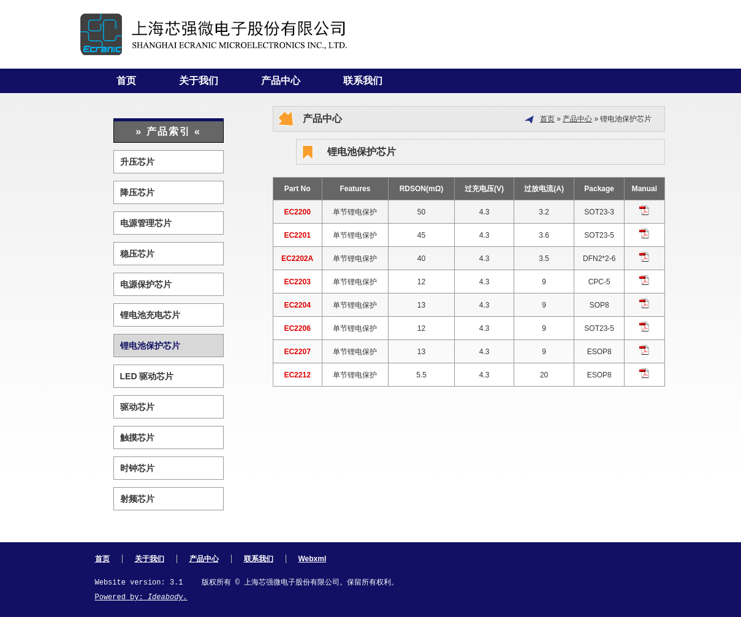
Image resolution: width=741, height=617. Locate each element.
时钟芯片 (137, 468)
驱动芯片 (137, 407)
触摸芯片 (137, 437)
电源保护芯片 (146, 284)
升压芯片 (137, 162)
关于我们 (198, 80)
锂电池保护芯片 (150, 345)
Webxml (312, 559)
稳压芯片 (137, 254)
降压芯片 (137, 192)
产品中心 (280, 80)
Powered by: (141, 597)
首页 (126, 80)
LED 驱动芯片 (147, 376)
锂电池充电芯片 (150, 315)
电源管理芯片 (146, 223)
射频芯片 (137, 499)
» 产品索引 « (168, 131)
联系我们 (362, 80)
